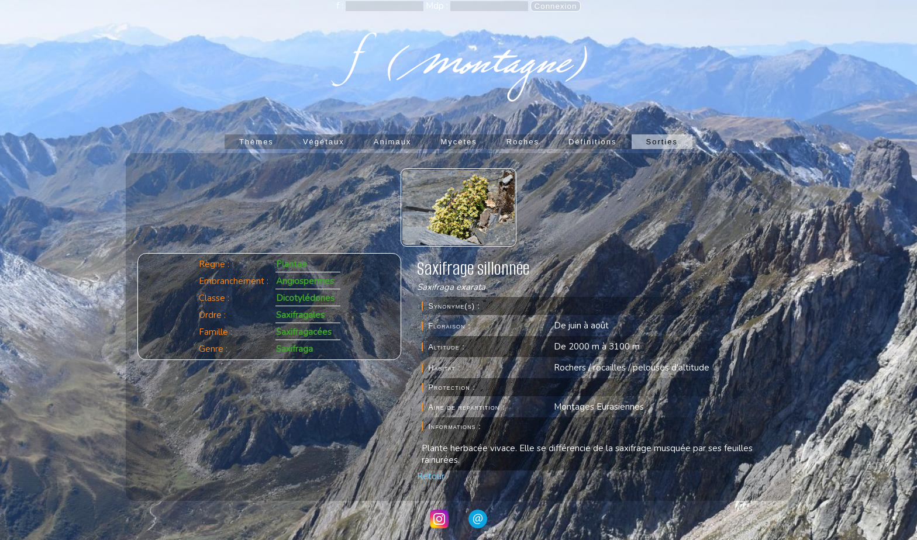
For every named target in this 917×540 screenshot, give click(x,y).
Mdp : (438, 6)
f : (341, 6)
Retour (430, 476)
